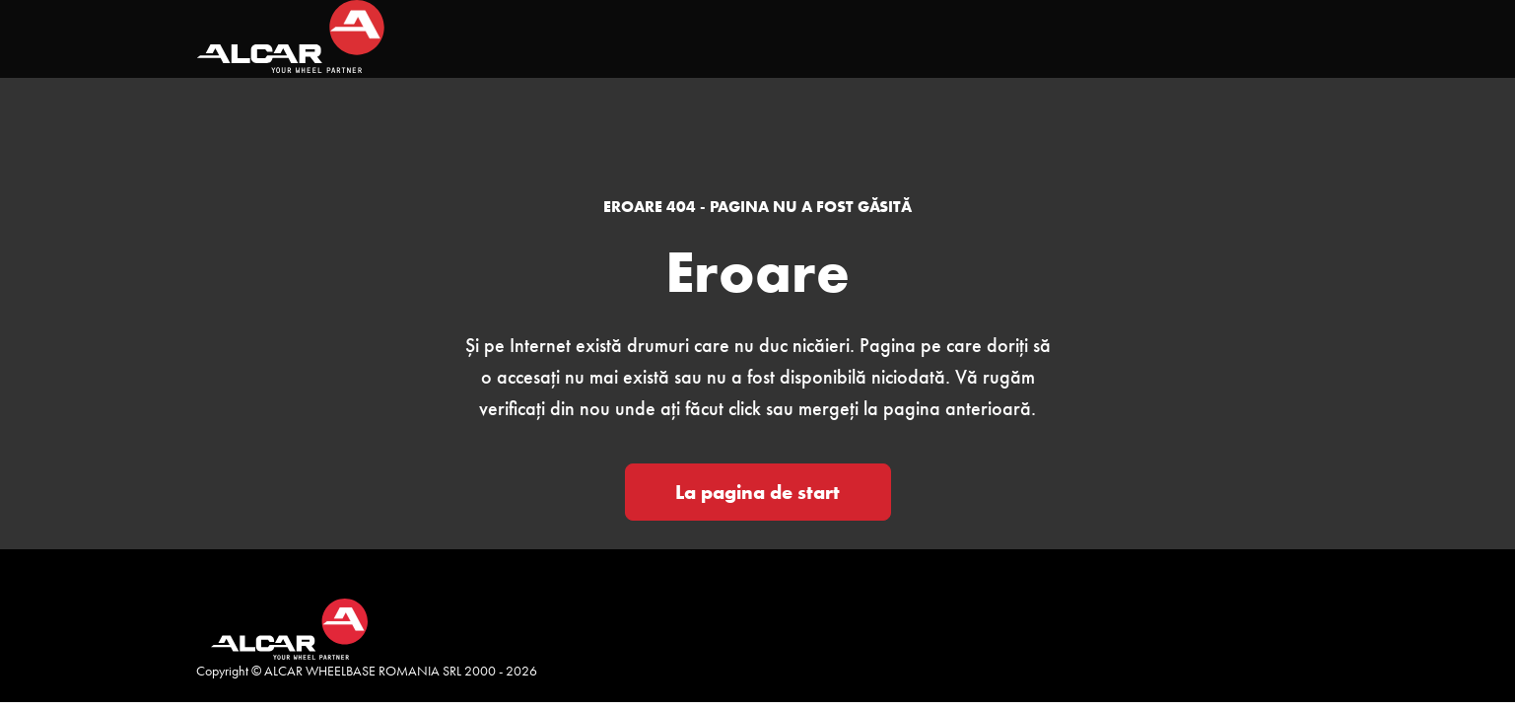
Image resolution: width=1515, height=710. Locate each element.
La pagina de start (757, 492)
